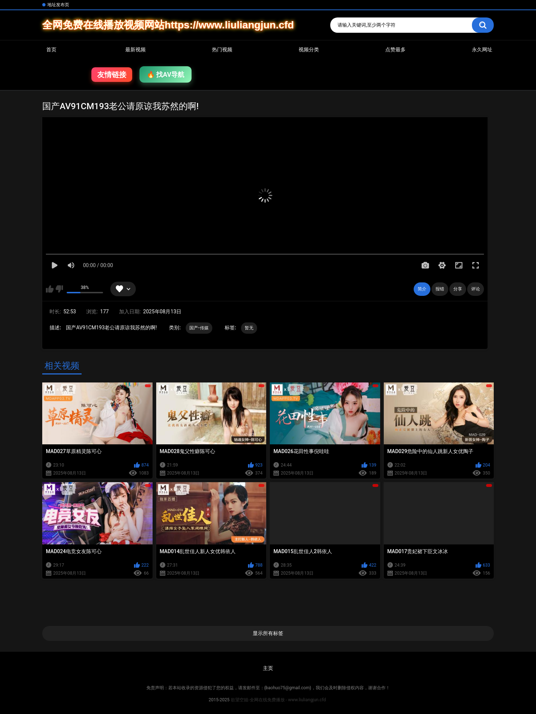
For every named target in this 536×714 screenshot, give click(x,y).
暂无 (249, 327)
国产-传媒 (199, 327)
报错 (440, 288)
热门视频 (222, 49)
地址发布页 (58, 4)
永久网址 (482, 49)
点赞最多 (395, 49)
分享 (457, 288)
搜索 (483, 25)
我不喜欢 (59, 289)
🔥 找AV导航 (166, 74)
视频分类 (309, 49)
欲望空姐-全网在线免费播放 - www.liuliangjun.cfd (278, 699)
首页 (51, 49)
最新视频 (135, 49)
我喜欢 (50, 289)
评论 (475, 288)
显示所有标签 (268, 633)
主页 (268, 668)
